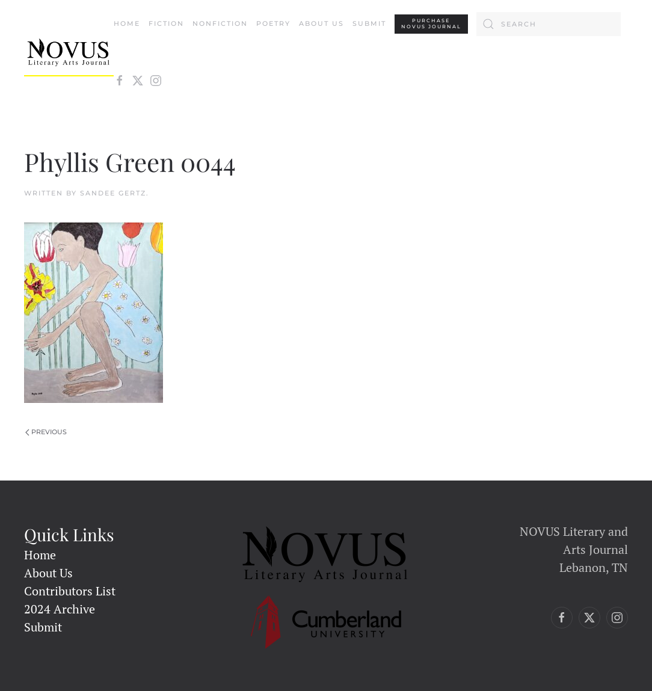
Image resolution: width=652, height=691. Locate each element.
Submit (369, 23)
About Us (321, 23)
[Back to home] (69, 52)
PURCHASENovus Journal (431, 23)
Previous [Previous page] (46, 432)
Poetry (273, 23)
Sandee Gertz (113, 193)
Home (127, 23)
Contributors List (69, 591)
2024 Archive (59, 609)
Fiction (166, 23)
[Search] (548, 24)
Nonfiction (220, 23)
